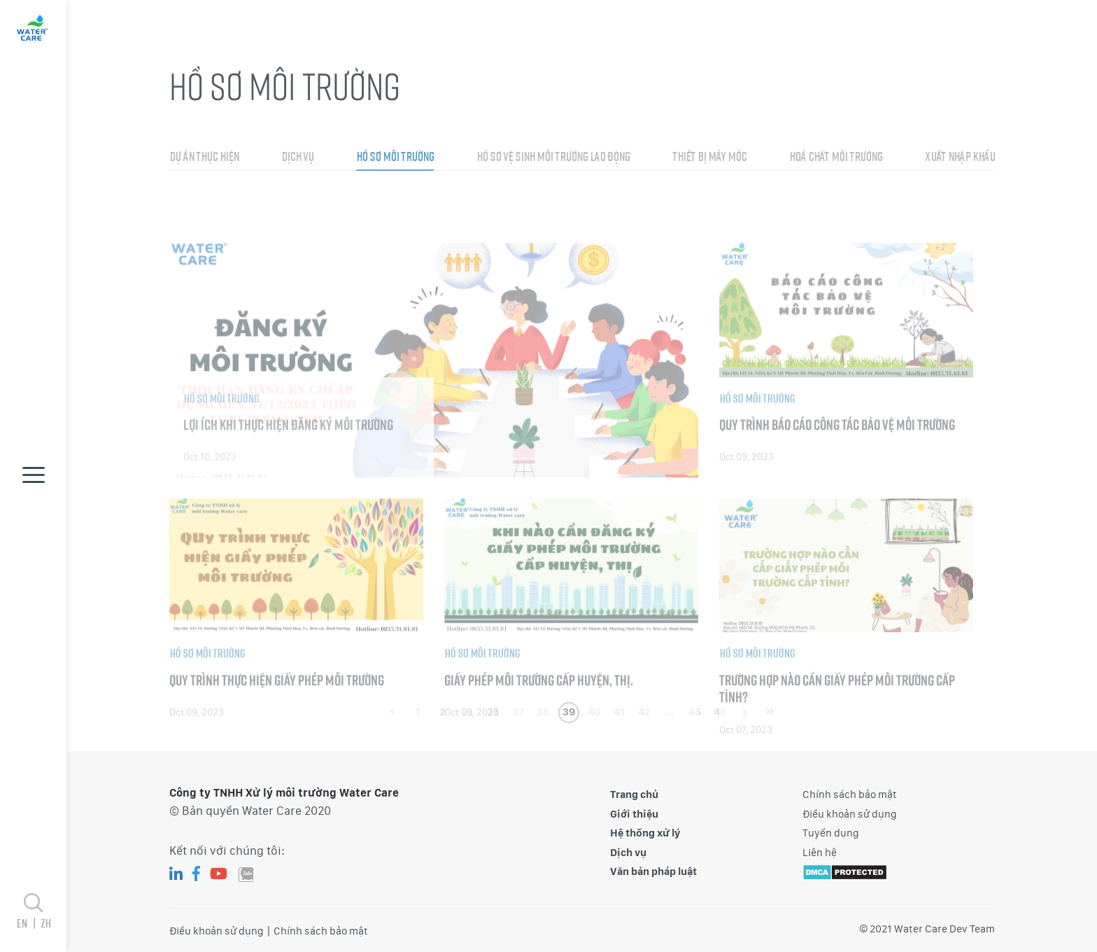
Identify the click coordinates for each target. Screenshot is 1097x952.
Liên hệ (819, 852)
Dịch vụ (297, 185)
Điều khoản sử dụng (849, 814)
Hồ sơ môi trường (395, 185)
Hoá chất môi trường (835, 185)
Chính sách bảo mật (849, 794)
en (28, 923)
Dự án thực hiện (204, 185)
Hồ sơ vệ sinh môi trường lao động (553, 185)
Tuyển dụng (830, 833)
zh (45, 923)
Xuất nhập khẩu (960, 185)
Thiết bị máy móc (709, 185)
